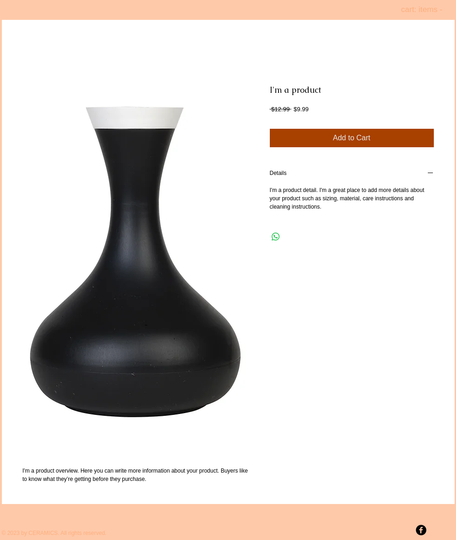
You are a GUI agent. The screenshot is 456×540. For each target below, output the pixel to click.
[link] (427, 9)
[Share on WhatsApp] (275, 236)
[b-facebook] (421, 530)
